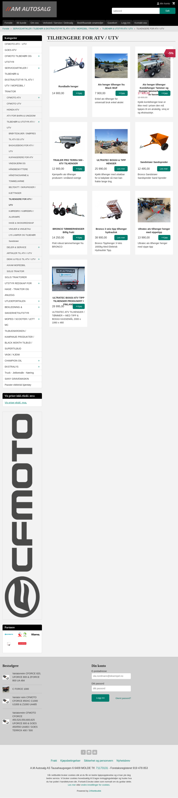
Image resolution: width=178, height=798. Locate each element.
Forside (8, 22)
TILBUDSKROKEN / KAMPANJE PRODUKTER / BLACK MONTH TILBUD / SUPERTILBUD (19, 340)
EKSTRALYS (11, 366)
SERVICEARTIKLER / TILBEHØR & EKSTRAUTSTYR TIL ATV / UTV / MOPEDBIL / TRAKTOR (19, 80)
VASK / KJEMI (12, 354)
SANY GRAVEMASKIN (17, 378)
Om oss (34, 22)
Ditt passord (98, 683)
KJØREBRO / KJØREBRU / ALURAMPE (21, 214)
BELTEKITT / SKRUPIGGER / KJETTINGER (22, 190)
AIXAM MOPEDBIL (16, 265)
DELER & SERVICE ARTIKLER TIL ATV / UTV (19, 250)
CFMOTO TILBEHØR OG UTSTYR (18, 59)
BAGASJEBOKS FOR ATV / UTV (21, 148)
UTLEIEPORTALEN (15, 301)
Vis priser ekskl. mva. (16, 402)
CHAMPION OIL (13, 360)
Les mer (72, 785)
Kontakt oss (141, 22)
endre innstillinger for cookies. (95, 785)
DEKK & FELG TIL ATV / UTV (21, 259)
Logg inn (125, 22)
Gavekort (112, 22)
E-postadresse (99, 671)
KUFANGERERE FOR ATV (21, 157)
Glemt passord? (123, 698)
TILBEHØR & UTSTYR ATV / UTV (21, 124)
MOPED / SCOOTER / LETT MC (20, 322)
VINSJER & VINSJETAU (20, 229)
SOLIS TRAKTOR (15, 271)
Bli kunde (21, 22)
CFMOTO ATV (14, 97)
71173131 (102, 768)
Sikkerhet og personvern (98, 761)
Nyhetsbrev (123, 761)
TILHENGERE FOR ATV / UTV (20, 202)
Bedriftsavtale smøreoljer (90, 22)
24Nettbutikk (95, 791)
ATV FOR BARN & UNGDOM (21, 115)
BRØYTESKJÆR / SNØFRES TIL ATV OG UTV (22, 136)
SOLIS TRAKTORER (16, 277)
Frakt (54, 761)
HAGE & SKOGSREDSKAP (21, 223)
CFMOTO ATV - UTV (16, 44)
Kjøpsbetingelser (70, 761)
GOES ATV (11, 50)
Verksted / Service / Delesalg (58, 22)
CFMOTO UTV (14, 103)
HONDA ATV (13, 109)
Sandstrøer (14, 241)
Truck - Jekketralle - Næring (19, 372)
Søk (167, 10)
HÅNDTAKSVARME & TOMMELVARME (19, 178)
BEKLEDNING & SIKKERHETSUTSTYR (17, 310)
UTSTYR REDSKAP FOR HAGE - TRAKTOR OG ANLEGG (18, 289)
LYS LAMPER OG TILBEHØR (22, 235)
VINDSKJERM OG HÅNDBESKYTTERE (18, 166)
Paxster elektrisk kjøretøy (18, 384)
